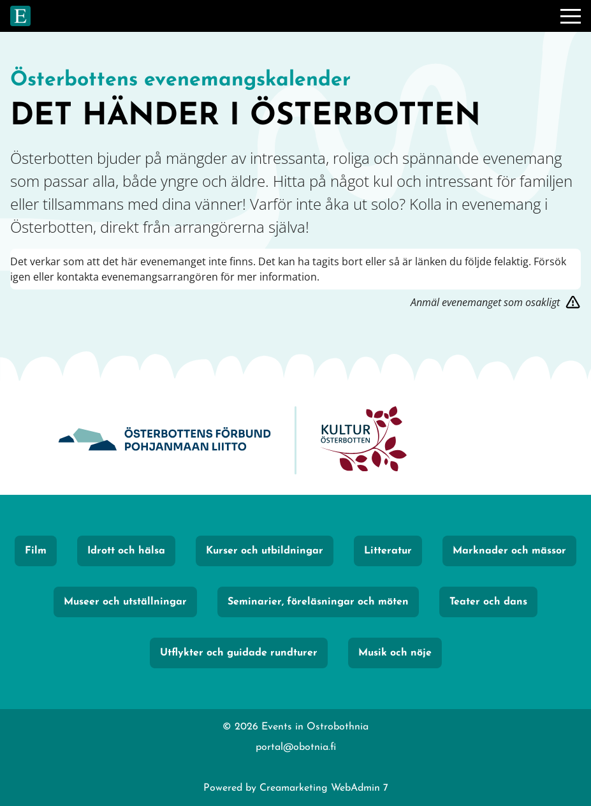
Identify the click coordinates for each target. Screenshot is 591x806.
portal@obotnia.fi (296, 747)
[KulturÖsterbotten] (363, 440)
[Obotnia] (164, 440)
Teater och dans (488, 602)
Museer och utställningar (125, 602)
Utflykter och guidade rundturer (238, 653)
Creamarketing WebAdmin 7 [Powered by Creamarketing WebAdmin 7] (323, 788)
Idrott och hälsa (126, 551)
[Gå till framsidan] (20, 16)
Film (36, 551)
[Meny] (570, 16)
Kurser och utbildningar (264, 551)
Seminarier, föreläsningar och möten (318, 602)
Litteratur (388, 551)
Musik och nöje (395, 653)
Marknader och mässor (509, 551)
